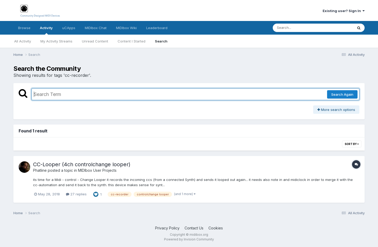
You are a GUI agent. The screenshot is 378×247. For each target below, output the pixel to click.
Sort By (352, 144)
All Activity (22, 41)
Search (161, 41)
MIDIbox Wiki (126, 28)
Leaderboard (156, 28)
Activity (46, 30)
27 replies (76, 194)
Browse (24, 28)
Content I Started (131, 41)
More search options (336, 110)
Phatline (40, 170)
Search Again (342, 94)
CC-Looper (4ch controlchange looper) (81, 164)
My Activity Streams (56, 41)
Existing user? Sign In (344, 11)
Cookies (215, 228)
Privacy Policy (167, 228)
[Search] (298, 28)
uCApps (68, 28)
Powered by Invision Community (189, 239)
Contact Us (194, 228)
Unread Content (95, 41)
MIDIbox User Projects (97, 170)
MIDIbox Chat (96, 28)
